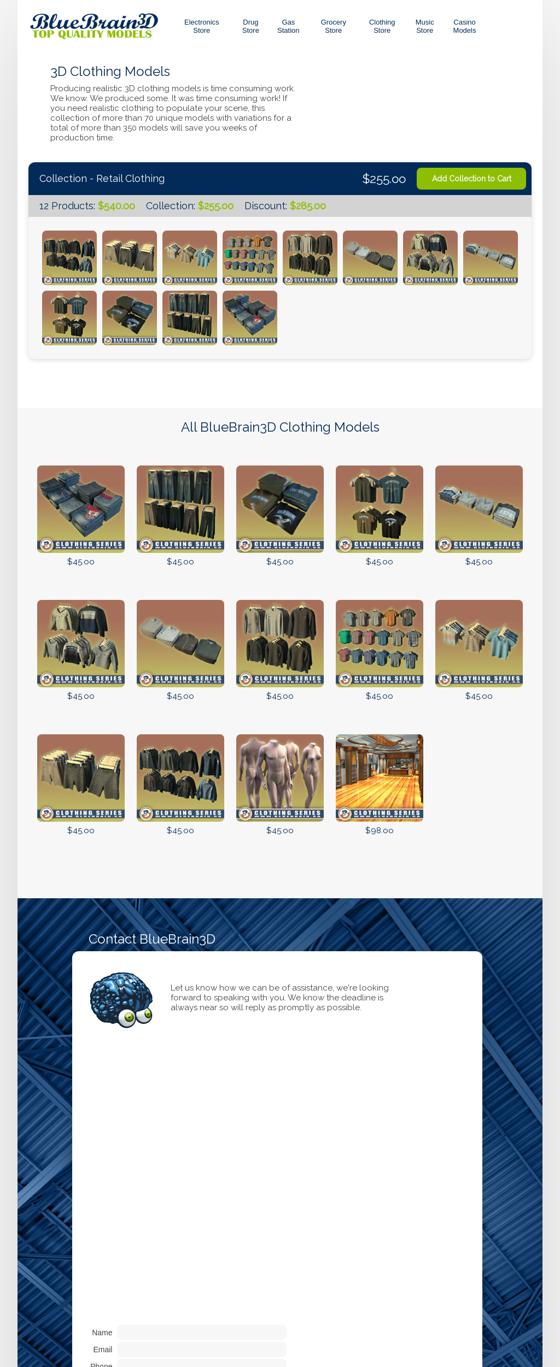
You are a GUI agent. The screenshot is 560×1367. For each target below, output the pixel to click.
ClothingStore (382, 26)
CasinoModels (464, 26)
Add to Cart (81, 580)
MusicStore (425, 26)
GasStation (288, 26)
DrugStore (250, 26)
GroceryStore (333, 26)
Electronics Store (201, 26)
